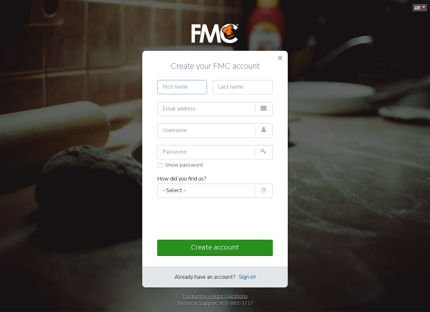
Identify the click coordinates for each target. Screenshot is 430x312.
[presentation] (215, 219)
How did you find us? (181, 179)
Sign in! (247, 277)
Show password (184, 165)
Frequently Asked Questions (215, 296)
